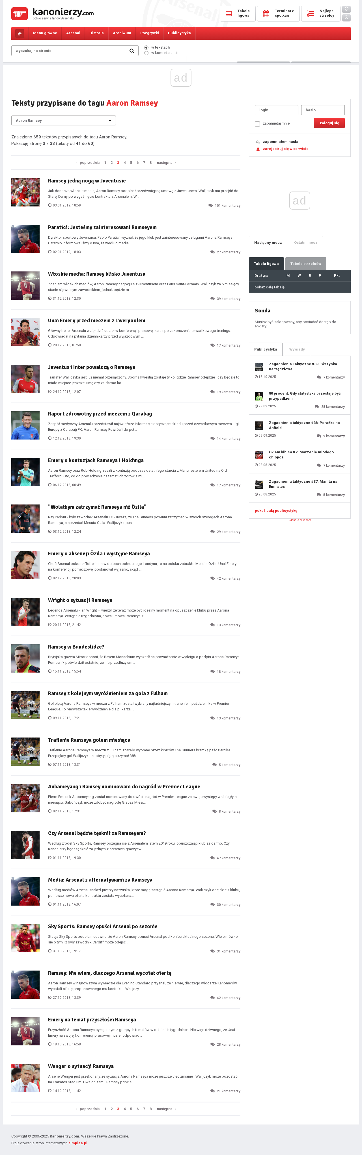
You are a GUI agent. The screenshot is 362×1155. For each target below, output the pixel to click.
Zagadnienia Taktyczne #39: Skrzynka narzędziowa (303, 366)
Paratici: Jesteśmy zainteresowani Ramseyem (102, 227)
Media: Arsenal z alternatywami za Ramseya (100, 879)
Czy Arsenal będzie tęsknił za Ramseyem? (97, 833)
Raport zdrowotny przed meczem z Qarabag (100, 413)
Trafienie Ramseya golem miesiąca (89, 740)
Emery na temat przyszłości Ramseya (92, 1019)
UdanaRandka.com (299, 520)
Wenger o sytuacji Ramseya (81, 1066)
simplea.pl (77, 1143)
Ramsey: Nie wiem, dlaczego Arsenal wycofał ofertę (109, 973)
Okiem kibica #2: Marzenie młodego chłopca (301, 454)
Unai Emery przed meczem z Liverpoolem (96, 320)
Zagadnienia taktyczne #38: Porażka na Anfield (304, 425)
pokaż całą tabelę (270, 287)
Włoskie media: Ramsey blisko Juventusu (96, 274)
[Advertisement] (181, 112)
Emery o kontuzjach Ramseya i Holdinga (96, 460)
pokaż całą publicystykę (276, 510)
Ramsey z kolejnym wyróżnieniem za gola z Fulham (108, 693)
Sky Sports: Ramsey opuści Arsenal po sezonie (103, 926)
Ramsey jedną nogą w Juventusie (87, 180)
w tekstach (157, 47)
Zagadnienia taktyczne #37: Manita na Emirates (303, 484)
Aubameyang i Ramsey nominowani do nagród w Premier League (124, 786)
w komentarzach (161, 53)
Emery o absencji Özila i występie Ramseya (99, 553)
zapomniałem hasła (280, 142)
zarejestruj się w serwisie (286, 149)
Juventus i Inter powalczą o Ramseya (91, 367)
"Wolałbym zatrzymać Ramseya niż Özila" (97, 507)
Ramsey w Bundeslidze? (76, 646)
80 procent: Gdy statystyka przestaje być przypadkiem (305, 396)
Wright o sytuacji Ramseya (80, 600)
